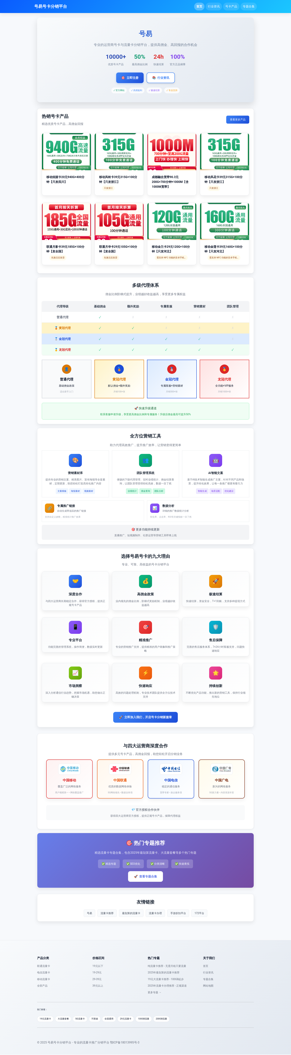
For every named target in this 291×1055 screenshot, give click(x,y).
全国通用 (115, 1019)
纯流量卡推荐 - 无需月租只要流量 (167, 965)
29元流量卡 (133, 1019)
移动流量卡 (43, 979)
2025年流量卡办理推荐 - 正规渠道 (167, 985)
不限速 (99, 1019)
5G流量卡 (84, 1019)
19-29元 (97, 972)
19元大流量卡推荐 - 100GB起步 (166, 979)
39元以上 (97, 985)
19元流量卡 (46, 1019)
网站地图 (208, 985)
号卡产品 (231, 6)
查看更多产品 (238, 119)
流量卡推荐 (107, 913)
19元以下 (97, 965)
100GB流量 (152, 1019)
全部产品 (42, 985)
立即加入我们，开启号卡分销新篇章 (145, 717)
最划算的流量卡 (131, 913)
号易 (89, 913)
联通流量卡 (43, 965)
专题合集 (249, 6)
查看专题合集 (145, 876)
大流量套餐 (65, 1019)
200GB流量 (171, 1019)
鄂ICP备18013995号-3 (124, 1043)
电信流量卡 (43, 972)
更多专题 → (154, 992)
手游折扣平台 (178, 913)
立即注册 (129, 77)
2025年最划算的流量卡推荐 (163, 972)
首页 (199, 6)
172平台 (199, 913)
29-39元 (97, 979)
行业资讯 (214, 6)
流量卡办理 (155, 913)
